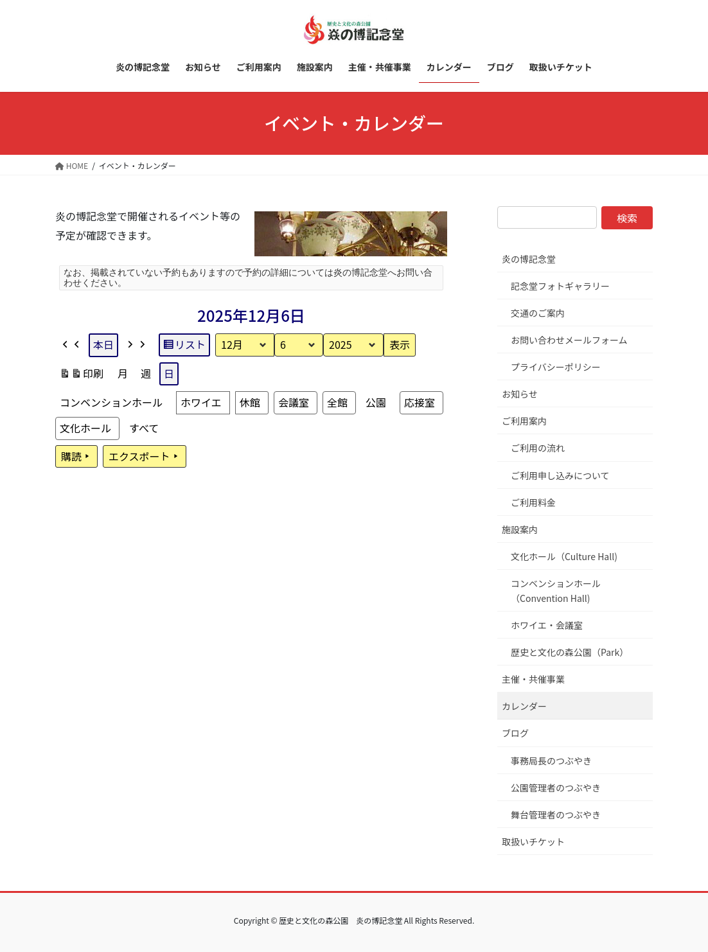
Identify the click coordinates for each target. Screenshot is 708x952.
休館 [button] (250, 401)
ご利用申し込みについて (560, 475)
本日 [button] (103, 344)
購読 (76, 456)
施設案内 (520, 529)
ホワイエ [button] (201, 401)
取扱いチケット (533, 841)
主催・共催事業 (533, 679)
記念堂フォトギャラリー (560, 285)
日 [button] (169, 373)
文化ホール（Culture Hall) (564, 556)
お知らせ (520, 393)
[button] (71, 345)
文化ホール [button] (85, 427)
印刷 (81, 375)
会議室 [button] (293, 401)
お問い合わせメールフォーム (569, 339)
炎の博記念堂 (529, 258)
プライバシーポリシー (556, 366)
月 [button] (123, 373)
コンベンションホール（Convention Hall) (556, 590)
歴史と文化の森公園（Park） (569, 652)
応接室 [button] (419, 401)
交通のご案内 (538, 312)
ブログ (515, 733)
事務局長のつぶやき (551, 760)
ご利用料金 (533, 502)
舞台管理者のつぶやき (556, 814)
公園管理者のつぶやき (556, 787)
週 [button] (146, 373)
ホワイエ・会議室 (547, 625)
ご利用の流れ (538, 447)
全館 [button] (337, 401)
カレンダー (524, 706)
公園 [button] (376, 401)
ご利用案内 (524, 420)
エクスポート (145, 456)
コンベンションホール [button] (111, 401)
